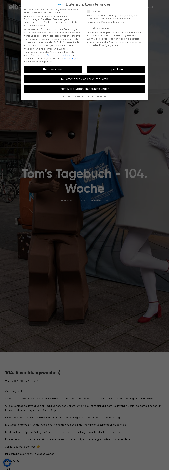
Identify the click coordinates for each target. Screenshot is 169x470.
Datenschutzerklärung (58, 55)
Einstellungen (70, 58)
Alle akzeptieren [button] (52, 68)
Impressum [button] (101, 96)
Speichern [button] (116, 68)
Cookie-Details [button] (69, 96)
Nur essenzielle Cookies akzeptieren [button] (84, 78)
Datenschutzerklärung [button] (86, 96)
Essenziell (95, 11)
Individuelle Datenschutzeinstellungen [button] (84, 88)
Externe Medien (99, 27)
